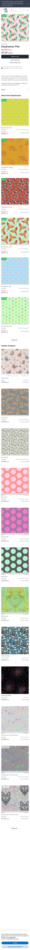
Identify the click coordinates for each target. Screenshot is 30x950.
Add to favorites (15, 60)
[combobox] (16, 10)
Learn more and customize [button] (15, 946)
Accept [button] (15, 943)
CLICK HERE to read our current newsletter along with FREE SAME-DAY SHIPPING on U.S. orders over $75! (13, 3)
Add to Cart (15, 57)
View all (15, 340)
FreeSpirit (4, 44)
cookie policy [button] (12, 937)
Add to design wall (15, 62)
